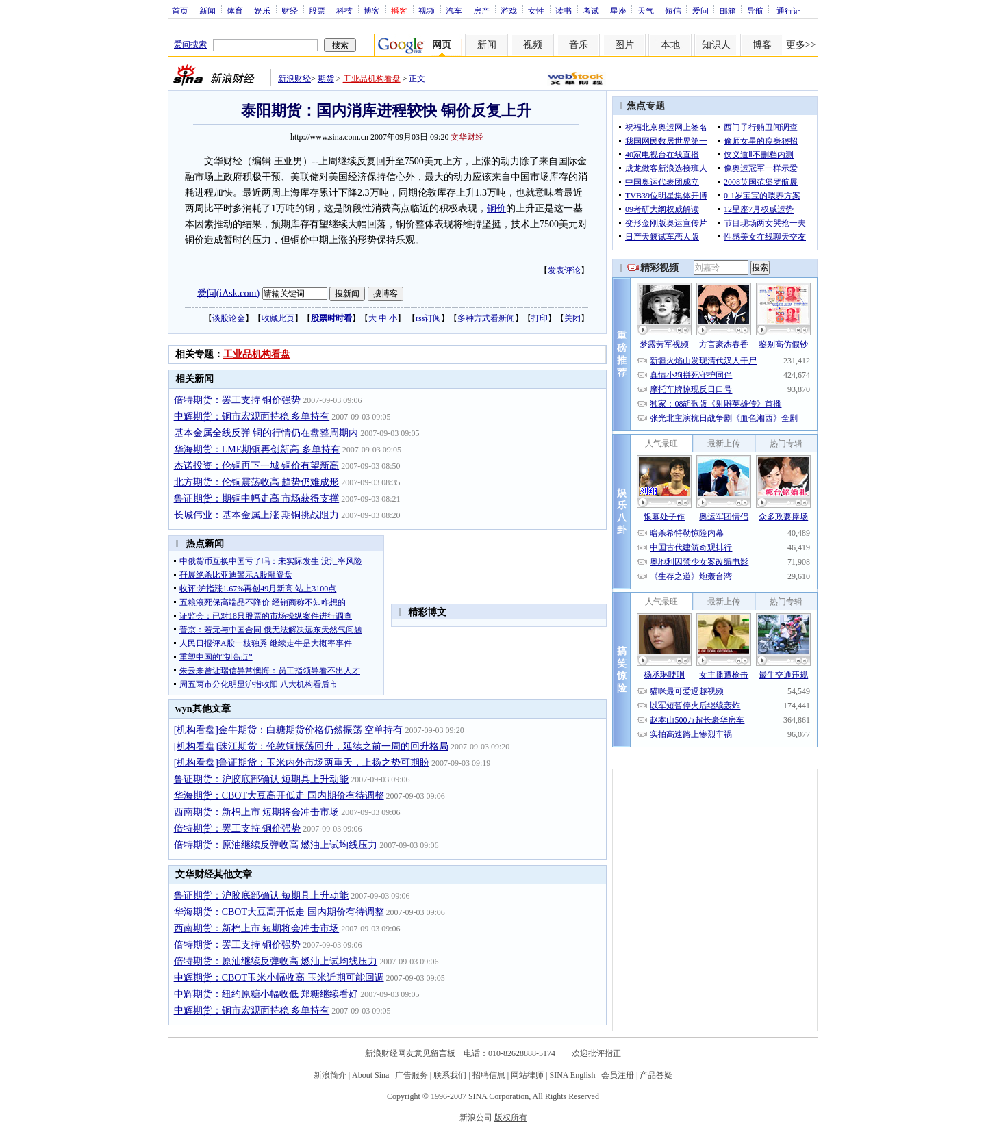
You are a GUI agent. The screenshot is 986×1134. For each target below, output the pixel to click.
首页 (180, 10)
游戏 (509, 10)
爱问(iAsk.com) (228, 292)
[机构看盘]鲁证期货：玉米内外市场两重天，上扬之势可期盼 (301, 763)
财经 (289, 10)
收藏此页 (278, 318)
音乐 (578, 45)
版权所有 (510, 1117)
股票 (317, 10)
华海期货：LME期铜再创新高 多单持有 (257, 449)
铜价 (496, 208)
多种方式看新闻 (486, 318)
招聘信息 (488, 1075)
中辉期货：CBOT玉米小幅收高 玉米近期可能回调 (279, 977)
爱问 (700, 10)
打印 (539, 318)
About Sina (370, 1075)
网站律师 (527, 1075)
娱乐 (262, 10)
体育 (235, 10)
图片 (624, 45)
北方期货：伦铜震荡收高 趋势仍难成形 (257, 482)
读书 (563, 10)
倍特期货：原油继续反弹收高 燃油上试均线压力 (276, 845)
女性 (536, 10)
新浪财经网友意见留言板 (410, 1053)
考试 (591, 10)
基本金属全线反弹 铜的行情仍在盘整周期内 (266, 433)
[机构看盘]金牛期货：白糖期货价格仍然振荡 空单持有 (288, 730)
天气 (645, 10)
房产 (481, 10)
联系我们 (449, 1075)
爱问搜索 (190, 44)
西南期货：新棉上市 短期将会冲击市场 (257, 812)
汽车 (454, 10)
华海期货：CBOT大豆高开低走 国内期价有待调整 (279, 795)
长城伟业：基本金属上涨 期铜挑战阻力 (257, 515)
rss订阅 (428, 318)
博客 (372, 10)
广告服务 (411, 1075)
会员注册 (617, 1075)
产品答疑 (656, 1075)
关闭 (572, 318)
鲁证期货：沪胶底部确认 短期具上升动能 (261, 779)
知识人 (716, 45)
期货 (326, 78)
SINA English (572, 1075)
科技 (344, 10)
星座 (618, 10)
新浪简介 (330, 1075)
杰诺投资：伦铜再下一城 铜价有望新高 (257, 466)
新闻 (207, 10)
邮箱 (728, 10)
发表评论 (564, 270)
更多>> (801, 45)
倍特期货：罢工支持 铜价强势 (237, 400)
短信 (673, 10)
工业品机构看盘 (372, 78)
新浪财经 (294, 78)
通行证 (788, 10)
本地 (670, 45)
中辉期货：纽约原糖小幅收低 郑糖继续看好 (266, 994)
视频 (426, 10)
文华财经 (467, 137)
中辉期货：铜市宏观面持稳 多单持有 (252, 416)
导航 (755, 10)
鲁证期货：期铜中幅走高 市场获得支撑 (257, 498)
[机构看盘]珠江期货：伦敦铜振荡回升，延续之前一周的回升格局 (311, 746)
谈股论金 (228, 318)
